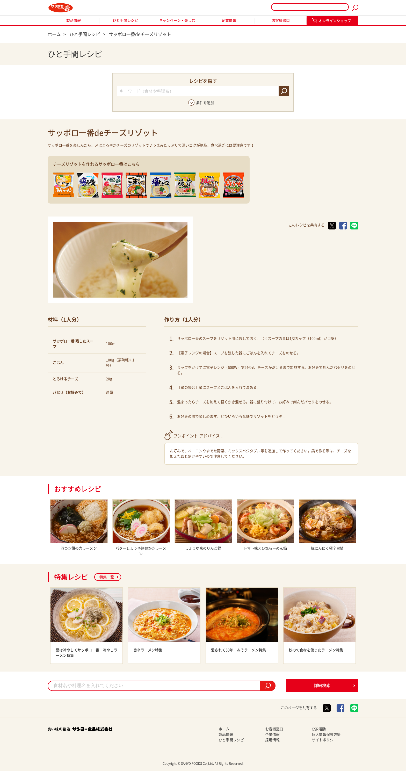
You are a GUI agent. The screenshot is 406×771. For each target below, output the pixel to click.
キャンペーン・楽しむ (177, 20)
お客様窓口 (281, 20)
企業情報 (229, 20)
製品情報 (73, 20)
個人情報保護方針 (326, 734)
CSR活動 (319, 729)
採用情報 (272, 740)
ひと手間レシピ (125, 20)
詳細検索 (322, 685)
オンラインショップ (334, 21)
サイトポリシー (324, 740)
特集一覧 (106, 577)
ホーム (224, 729)
